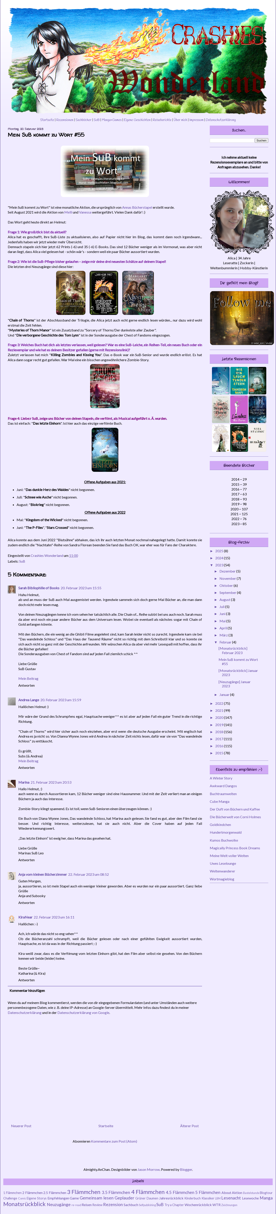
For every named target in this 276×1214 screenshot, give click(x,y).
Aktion (237, 1192)
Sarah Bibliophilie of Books (38, 588)
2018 (219, 732)
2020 (219, 717)
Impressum (196, 120)
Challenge (10, 1198)
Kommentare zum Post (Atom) (114, 1141)
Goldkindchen (220, 824)
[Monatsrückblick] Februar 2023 (233, 650)
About (226, 1192)
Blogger (186, 1169)
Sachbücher (83, 120)
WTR (216, 1205)
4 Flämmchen (148, 1191)
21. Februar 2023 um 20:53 (51, 782)
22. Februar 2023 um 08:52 (88, 874)
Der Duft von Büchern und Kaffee (235, 809)
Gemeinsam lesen (96, 1197)
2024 (219, 558)
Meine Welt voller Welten (229, 855)
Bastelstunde (251, 1193)
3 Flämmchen (84, 1191)
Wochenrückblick (198, 1205)
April (223, 628)
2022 (219, 703)
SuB (97, 120)
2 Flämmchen (32, 1192)
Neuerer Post (21, 1126)
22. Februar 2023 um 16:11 (54, 917)
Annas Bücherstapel (137, 207)
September (228, 592)
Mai (222, 621)
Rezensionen (65, 120)
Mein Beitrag (28, 678)
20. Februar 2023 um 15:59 (60, 700)
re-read (76, 1205)
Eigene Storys (37, 1198)
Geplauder (124, 1197)
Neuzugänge (59, 1204)
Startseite (47, 120)
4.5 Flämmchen (180, 1192)
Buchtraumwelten (223, 794)
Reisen (87, 1205)
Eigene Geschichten (137, 120)
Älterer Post (189, 1126)
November (228, 578)
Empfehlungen (58, 1198)
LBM (218, 1198)
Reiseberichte (162, 120)
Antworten (26, 685)
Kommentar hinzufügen (27, 990)
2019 (219, 725)
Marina (23, 782)
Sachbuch (131, 1205)
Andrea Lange (28, 700)
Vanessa (85, 212)
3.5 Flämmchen (116, 1192)
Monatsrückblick (24, 1204)
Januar (224, 694)
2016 (219, 746)
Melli (68, 212)
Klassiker (208, 1198)
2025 (219, 551)
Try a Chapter (174, 1205)
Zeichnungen (229, 1205)
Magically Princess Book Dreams (235, 848)
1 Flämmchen (12, 1193)
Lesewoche (250, 1198)
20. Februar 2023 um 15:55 (81, 588)
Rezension (113, 1204)
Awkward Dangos (223, 786)
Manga (266, 1197)
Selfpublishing (147, 1205)
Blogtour (266, 1193)
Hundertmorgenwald (226, 832)
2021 (219, 710)
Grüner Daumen (146, 1198)
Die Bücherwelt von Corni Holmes (235, 817)
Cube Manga (219, 801)
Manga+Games (112, 120)
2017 (219, 739)
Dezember (227, 571)
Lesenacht (231, 1197)
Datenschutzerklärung (221, 120)
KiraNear (25, 917)
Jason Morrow (149, 1169)
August (225, 599)
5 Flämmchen (207, 1192)
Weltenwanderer (222, 871)
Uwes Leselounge (223, 863)
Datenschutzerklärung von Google (83, 1012)
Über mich (180, 120)
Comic (22, 1198)
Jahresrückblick (171, 1198)
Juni (222, 614)
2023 (219, 565)
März (224, 635)
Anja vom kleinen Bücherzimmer (42, 874)
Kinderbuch (192, 1198)
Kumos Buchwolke (224, 840)
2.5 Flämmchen (54, 1192)
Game (74, 1198)
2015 (219, 753)
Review (97, 1205)
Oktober (226, 585)
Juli (222, 606)
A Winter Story (221, 778)
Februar (225, 642)
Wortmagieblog (222, 879)
